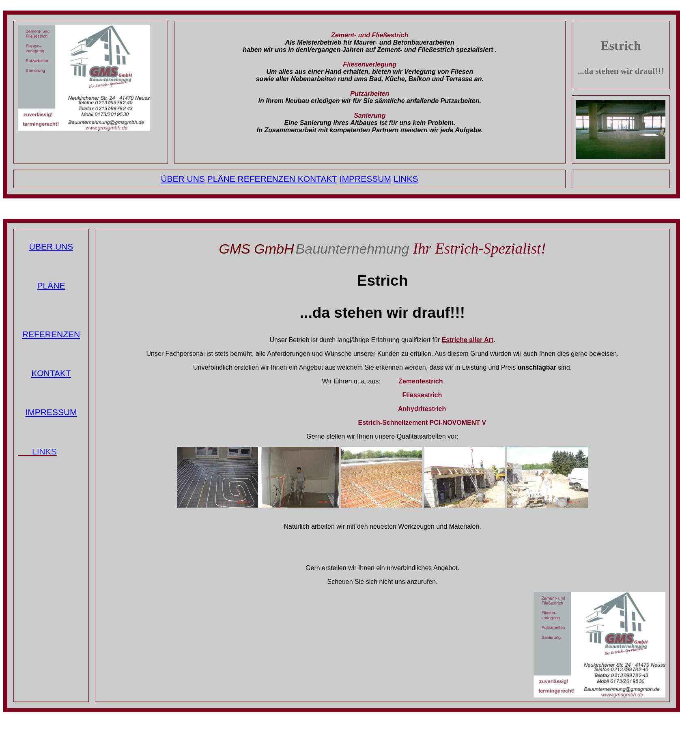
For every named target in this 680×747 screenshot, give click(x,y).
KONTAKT (317, 178)
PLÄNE (222, 178)
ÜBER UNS (183, 178)
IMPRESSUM (365, 178)
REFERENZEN (268, 178)
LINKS (406, 178)
